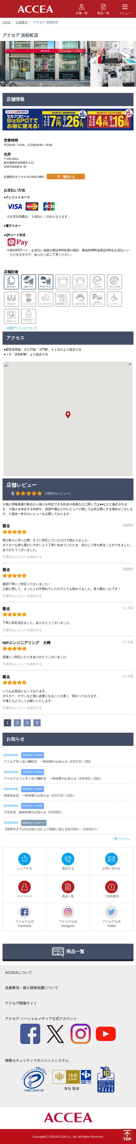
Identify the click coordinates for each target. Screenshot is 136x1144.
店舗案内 (22, 22)
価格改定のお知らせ (33, 822)
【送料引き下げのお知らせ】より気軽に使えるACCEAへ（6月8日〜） (52, 829)
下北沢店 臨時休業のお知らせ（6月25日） (33, 812)
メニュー (125, 9)
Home (7, 22)
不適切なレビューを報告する (22, 557)
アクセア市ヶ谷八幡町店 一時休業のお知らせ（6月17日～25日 (47, 761)
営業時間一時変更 (32, 755)
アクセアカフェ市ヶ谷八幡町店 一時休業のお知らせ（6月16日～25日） (53, 778)
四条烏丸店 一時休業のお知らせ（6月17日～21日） (40, 795)
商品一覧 (103, 9)
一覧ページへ (120, 839)
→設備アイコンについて (20, 328)
